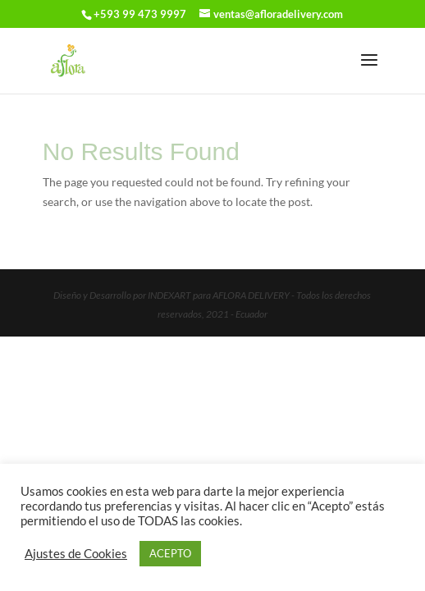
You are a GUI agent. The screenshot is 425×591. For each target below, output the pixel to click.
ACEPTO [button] (170, 553)
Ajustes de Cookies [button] (76, 554)
